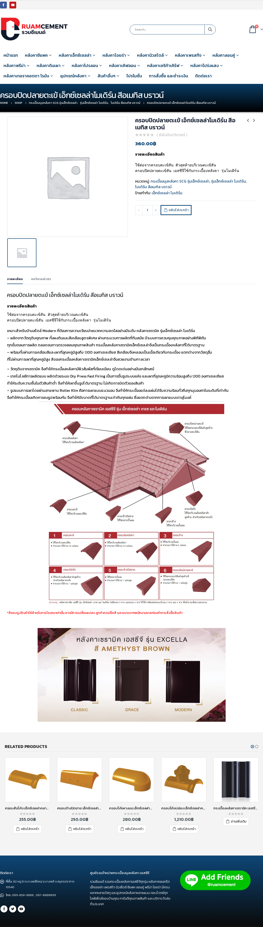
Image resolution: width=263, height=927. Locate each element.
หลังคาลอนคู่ (223, 55)
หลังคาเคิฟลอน (122, 65)
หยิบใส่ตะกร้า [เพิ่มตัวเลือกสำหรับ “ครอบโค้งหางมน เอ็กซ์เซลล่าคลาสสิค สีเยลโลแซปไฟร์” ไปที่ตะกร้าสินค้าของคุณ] (134, 819)
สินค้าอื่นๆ (106, 76)
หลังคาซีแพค (36, 55)
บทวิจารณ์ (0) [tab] (41, 269)
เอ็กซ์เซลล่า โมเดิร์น (167, 193)
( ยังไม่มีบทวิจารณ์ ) (172, 135)
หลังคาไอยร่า (114, 55)
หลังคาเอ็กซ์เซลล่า (75, 55)
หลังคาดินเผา (49, 65)
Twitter (12, 895)
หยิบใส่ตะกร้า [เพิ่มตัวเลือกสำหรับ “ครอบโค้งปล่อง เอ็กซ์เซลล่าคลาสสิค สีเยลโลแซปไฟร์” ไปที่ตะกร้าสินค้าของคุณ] (186, 819)
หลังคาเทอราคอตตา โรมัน (26, 76)
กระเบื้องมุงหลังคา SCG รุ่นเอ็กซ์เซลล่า (180, 181)
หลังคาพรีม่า (15, 65)
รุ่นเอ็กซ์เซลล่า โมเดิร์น (228, 181)
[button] (252, 737)
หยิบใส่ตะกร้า (180, 210)
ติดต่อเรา (203, 76)
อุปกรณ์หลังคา (73, 76)
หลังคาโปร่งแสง (204, 65)
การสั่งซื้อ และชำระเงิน (168, 76)
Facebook (4, 895)
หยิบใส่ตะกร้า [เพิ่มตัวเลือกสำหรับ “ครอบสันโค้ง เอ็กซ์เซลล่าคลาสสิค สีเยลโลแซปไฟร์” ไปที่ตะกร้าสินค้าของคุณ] (30, 819)
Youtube (21, 895)
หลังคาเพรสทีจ (188, 55)
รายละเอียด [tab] (15, 269)
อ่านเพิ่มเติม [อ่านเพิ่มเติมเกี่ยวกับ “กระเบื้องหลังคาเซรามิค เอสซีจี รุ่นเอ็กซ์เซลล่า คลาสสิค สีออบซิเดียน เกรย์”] (238, 811)
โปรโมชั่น (134, 76)
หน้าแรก (11, 55)
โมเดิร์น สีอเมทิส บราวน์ (153, 187)
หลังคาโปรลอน (85, 65)
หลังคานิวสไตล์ (150, 55)
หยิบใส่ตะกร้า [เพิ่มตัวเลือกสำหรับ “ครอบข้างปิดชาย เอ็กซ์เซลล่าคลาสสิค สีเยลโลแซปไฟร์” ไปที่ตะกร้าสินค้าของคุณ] (82, 819)
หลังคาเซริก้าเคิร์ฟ (163, 65)
